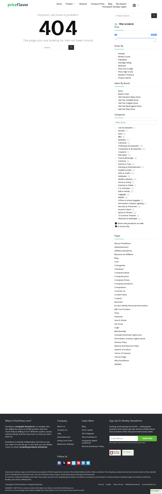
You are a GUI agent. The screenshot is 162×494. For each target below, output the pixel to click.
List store (118, 324)
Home (59, 4)
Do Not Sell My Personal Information (131, 305)
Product (70, 4)
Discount (83, 4)
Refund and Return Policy (93, 446)
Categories (119, 265)
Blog (110, 4)
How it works (87, 430)
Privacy (101, 484)
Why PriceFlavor (121, 360)
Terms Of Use (118, 484)
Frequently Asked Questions (89, 441)
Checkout (119, 269)
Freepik (37, 490)
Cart (116, 261)
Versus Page (120, 357)
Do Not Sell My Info (149, 484)
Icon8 (81, 490)
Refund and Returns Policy (126, 346)
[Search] (71, 47)
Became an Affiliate (123, 254)
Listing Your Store (65, 440)
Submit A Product (122, 349)
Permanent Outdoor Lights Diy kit (129, 338)
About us (61, 426)
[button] (156, 491)
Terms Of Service (122, 353)
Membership (120, 331)
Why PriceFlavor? (89, 437)
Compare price (121, 276)
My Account (121, 4)
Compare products (123, 283)
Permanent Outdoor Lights (114, 7)
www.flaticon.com (52, 490)
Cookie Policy (120, 294)
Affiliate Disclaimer (123, 250)
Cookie (108, 484)
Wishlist (118, 364)
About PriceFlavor (122, 243)
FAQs (116, 313)
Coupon (118, 298)
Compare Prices (97, 4)
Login (116, 327)
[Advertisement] (81, 393)
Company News (121, 272)
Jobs (59, 433)
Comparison (120, 287)
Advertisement (121, 247)
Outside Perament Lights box (128, 335)
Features (118, 316)
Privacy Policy (120, 342)
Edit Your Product (122, 309)
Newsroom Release (65, 444)
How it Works (120, 320)
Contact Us (119, 291)
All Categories (88, 433)
